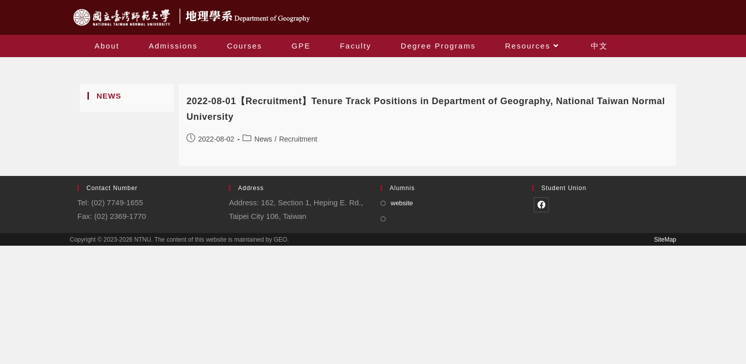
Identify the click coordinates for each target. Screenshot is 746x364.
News (263, 139)
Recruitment (298, 139)
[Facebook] (541, 204)
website (402, 203)
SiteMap (665, 239)
